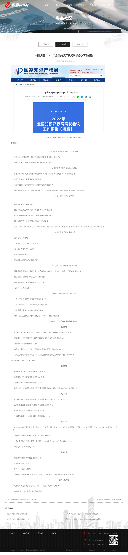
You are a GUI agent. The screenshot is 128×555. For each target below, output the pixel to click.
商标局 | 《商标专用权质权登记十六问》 (18, 519)
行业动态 (16, 31)
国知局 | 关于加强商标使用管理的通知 (17, 514)
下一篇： (107, 500)
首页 (47, 5)
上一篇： (21, 500)
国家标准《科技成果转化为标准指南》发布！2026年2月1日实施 (82, 519)
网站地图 (91, 550)
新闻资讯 (9, 31)
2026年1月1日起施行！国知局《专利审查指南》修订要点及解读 (82, 514)
